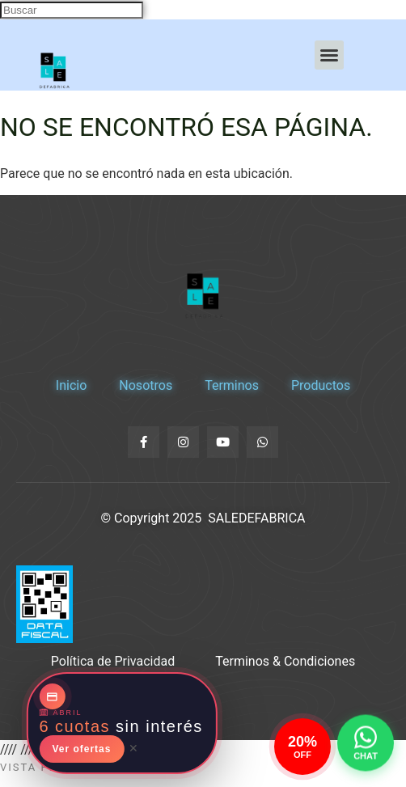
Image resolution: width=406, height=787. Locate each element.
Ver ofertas (81, 749)
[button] (329, 55)
